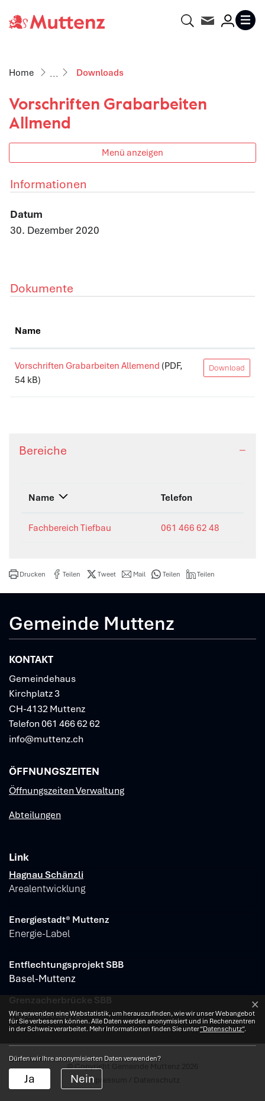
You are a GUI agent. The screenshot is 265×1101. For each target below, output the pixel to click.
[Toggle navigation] (245, 20)
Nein (82, 1078)
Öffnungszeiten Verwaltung (66, 790)
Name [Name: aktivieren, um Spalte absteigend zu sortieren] (41, 498)
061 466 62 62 (70, 723)
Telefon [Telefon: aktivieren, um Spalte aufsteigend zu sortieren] (176, 498)
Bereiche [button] (43, 450)
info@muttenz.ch (46, 739)
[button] (27, 574)
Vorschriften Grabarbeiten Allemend (87, 366)
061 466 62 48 (190, 528)
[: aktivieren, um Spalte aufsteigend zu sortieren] (227, 331)
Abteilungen (35, 815)
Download (227, 368)
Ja (29, 1078)
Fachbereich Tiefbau (69, 528)
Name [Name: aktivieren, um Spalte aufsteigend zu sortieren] (28, 331)
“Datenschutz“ (222, 1029)
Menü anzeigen (132, 152)
